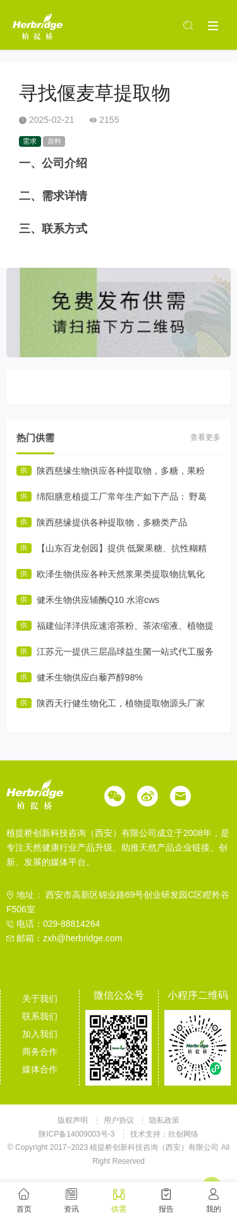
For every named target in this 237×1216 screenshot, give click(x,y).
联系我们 (40, 1016)
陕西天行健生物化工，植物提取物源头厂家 (121, 703)
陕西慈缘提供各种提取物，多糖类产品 (112, 522)
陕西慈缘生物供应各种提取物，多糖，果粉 (121, 471)
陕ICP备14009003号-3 (76, 1134)
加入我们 (40, 1034)
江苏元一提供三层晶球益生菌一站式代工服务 (125, 651)
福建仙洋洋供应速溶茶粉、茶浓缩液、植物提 (125, 626)
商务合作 (40, 1052)
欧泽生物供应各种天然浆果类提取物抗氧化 (121, 574)
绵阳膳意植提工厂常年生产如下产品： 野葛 (122, 496)
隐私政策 (164, 1120)
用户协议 (120, 1120)
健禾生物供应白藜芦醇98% (90, 677)
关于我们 (40, 999)
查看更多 (205, 437)
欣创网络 (183, 1134)
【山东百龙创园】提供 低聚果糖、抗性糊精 (122, 548)
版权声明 (74, 1120)
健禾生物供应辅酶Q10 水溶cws (98, 600)
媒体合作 (40, 1069)
